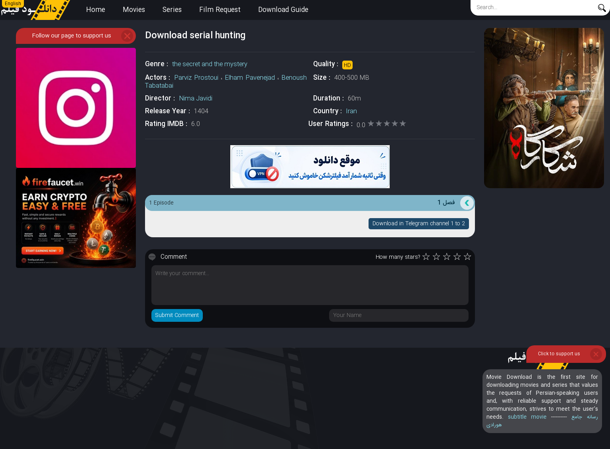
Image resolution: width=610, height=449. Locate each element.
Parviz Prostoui (196, 78)
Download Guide (283, 10)
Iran (351, 111)
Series (172, 10)
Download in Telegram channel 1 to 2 (419, 223)
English (13, 4)
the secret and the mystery (209, 64)
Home (95, 10)
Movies (134, 10)
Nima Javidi (195, 99)
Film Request (220, 10)
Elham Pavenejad (250, 78)
